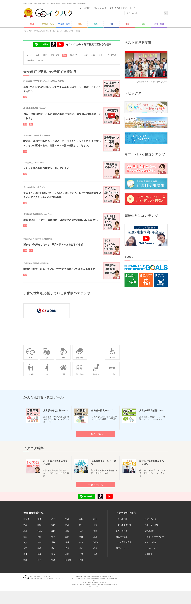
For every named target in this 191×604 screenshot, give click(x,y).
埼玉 (81, 525)
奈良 (81, 542)
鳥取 (25, 548)
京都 (39, 542)
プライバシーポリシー (154, 537)
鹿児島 (68, 560)
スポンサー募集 (151, 525)
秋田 (81, 519)
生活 (100, 55)
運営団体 (148, 554)
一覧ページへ (95, 434)
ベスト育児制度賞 (123, 542)
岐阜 (53, 537)
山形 (95, 519)
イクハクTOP (121, 519)
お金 (37, 55)
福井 (95, 531)
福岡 (67, 554)
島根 (39, 548)
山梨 (25, 537)
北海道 (26, 519)
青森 (39, 519)
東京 (25, 531)
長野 (39, 537)
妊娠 (93, 55)
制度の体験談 (121, 537)
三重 (95, 537)
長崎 (95, 554)
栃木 (53, 525)
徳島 (95, 548)
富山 (67, 531)
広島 (67, 548)
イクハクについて (123, 525)
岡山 (53, 548)
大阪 (53, 542)
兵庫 (67, 542)
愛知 (81, 537)
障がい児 (73, 55)
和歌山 (96, 542)
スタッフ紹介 (150, 542)
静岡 (67, 537)
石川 (81, 531)
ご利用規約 (149, 531)
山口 (81, 548)
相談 (64, 55)
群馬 (67, 525)
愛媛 (39, 554)
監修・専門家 (121, 531)
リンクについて (151, 548)
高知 (53, 554)
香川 (25, 554)
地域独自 (30, 60)
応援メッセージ (122, 548)
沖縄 (81, 560)
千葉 (95, 525)
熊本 (25, 560)
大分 (39, 560)
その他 (40, 60)
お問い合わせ (150, 519)
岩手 (53, 519)
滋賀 (25, 542)
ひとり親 (84, 55)
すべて (29, 55)
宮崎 (53, 560)
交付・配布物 (111, 55)
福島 (25, 525)
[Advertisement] (146, 339)
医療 (45, 55)
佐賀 (81, 554)
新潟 (53, 531)
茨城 (39, 525)
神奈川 (40, 531)
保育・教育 (55, 55)
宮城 (67, 519)
